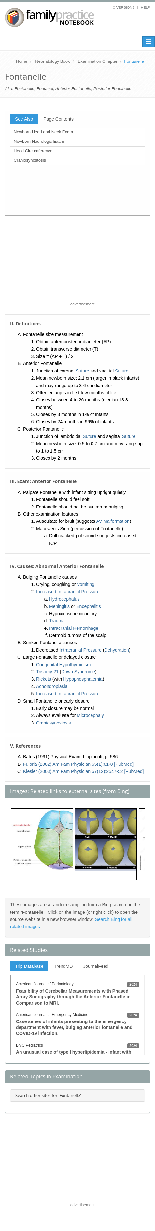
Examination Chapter (97, 61)
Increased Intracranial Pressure (68, 591)
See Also (24, 119)
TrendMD (63, 966)
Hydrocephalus (64, 599)
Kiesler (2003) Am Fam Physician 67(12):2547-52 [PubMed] (83, 771)
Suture (82, 370)
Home (21, 61)
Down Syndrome (78, 671)
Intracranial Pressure (81, 650)
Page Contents (58, 119)
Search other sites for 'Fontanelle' (48, 1095)
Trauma (57, 620)
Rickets (43, 679)
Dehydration (116, 650)
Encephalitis (88, 606)
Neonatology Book (52, 61)
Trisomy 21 (47, 671)
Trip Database (29, 966)
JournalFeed (95, 966)
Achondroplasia (52, 686)
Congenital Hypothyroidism (63, 664)
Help (145, 7)
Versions (125, 7)
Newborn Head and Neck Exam (43, 131)
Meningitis (59, 606)
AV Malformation (112, 521)
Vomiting (85, 584)
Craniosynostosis (30, 160)
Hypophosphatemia (83, 679)
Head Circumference (33, 150)
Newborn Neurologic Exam (39, 141)
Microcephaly (90, 715)
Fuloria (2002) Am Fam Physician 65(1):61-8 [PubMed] (78, 764)
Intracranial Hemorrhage (73, 628)
